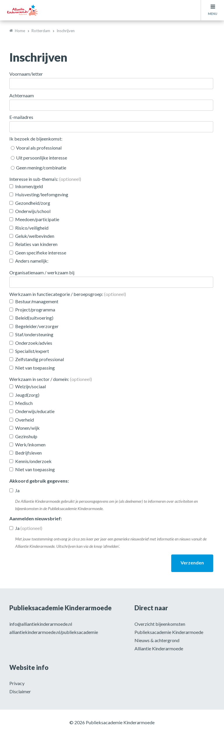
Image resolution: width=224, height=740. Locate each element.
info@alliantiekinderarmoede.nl (40, 624)
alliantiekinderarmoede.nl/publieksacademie (53, 632)
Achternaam (21, 95)
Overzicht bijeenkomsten (159, 624)
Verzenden (192, 562)
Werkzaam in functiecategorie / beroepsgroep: (67, 294)
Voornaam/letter (26, 74)
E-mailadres (21, 117)
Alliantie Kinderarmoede (158, 648)
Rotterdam (41, 30)
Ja (17, 490)
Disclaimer (20, 691)
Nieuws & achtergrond (156, 640)
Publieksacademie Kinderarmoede (168, 632)
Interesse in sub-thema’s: (45, 179)
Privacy (16, 683)
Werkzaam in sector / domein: (50, 379)
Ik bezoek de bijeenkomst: (35, 138)
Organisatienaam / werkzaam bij (41, 272)
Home (20, 30)
